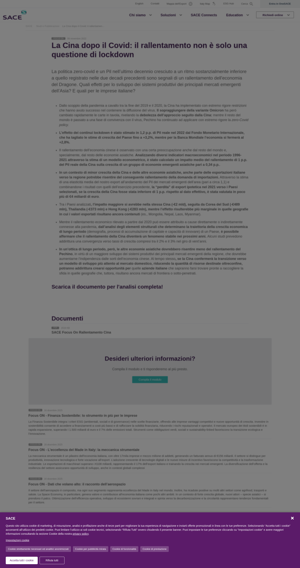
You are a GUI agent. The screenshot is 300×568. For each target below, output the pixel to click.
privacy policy (80, 533)
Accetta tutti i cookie (22, 560)
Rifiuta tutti (52, 560)
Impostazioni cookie (17, 540)
